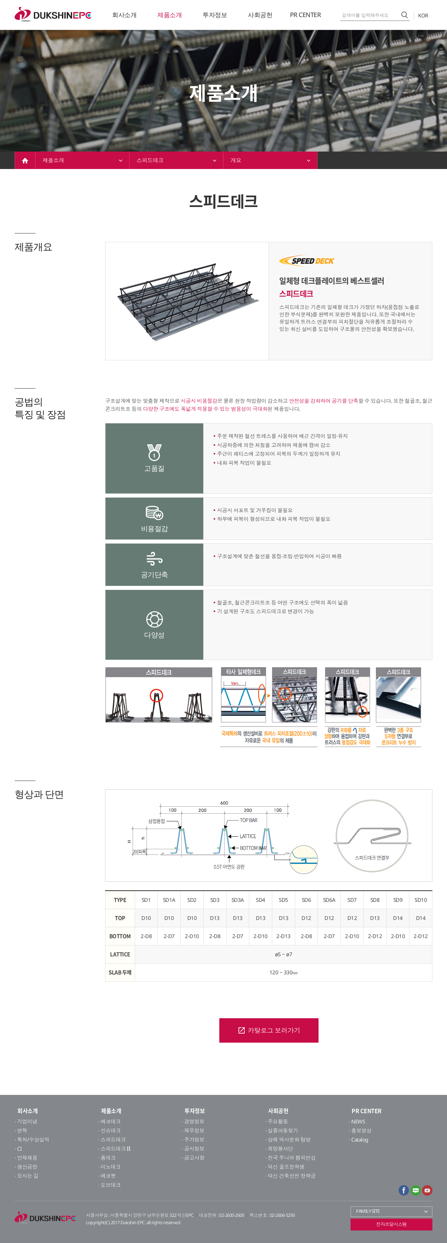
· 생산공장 (26, 1166)
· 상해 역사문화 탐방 (288, 1139)
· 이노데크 (109, 1166)
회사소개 (124, 14)
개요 (270, 160)
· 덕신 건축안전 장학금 (290, 1175)
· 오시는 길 (27, 1175)
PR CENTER (305, 14)
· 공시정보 (193, 1148)
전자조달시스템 (391, 1224)
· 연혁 (21, 1130)
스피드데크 (176, 160)
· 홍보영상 (360, 1130)
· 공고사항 (193, 1157)
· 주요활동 (276, 1121)
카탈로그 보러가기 (268, 1030)
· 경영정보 (193, 1121)
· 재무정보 (193, 1130)
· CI (18, 1148)
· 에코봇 (107, 1175)
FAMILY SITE (392, 1211)
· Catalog (358, 1139)
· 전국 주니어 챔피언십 (290, 1157)
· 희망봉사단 (279, 1148)
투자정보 (215, 14)
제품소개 (169, 14)
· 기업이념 (26, 1121)
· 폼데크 (107, 1157)
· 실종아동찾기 (281, 1130)
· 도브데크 (109, 1184)
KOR (425, 15)
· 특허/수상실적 (32, 1139)
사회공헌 (260, 14)
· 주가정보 (193, 1139)
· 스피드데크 (112, 1139)
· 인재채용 (26, 1157)
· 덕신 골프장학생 (284, 1166)
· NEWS (357, 1121)
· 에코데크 (109, 1121)
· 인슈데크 (109, 1130)
